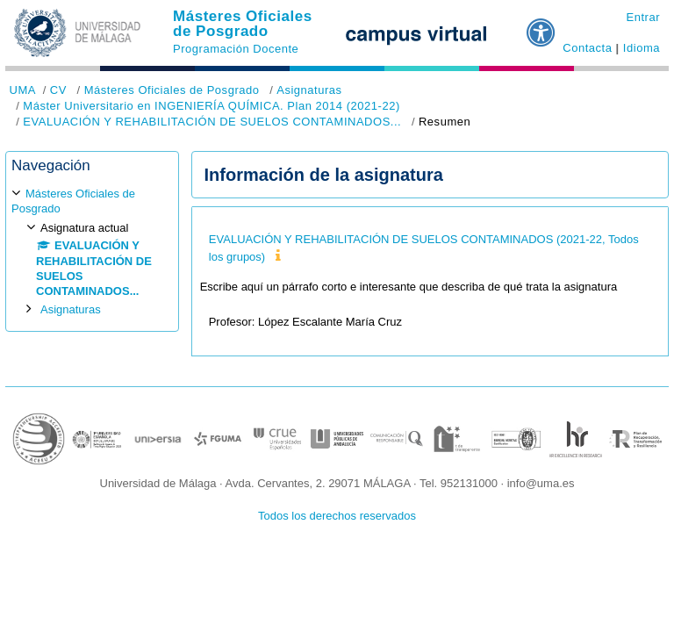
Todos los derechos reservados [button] (337, 515)
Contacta (587, 47)
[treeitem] (92, 251)
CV (58, 90)
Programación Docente (235, 48)
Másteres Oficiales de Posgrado (242, 24)
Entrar (643, 17)
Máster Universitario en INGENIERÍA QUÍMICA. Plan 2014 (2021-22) (211, 105)
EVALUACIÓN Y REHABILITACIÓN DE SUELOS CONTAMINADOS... (212, 121)
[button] (541, 25)
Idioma (641, 47)
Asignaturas (308, 90)
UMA (23, 90)
